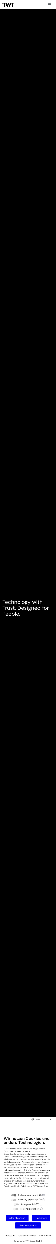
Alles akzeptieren (28, 1225)
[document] (28, 1164)
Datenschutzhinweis (26, 1235)
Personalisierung (28, 1208)
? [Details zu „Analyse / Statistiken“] (43, 1200)
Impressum (9, 1235)
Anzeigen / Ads (28, 1204)
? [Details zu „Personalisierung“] (41, 1209)
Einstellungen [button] (45, 1235)
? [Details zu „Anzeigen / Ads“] (40, 1204)
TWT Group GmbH (41, 1186)
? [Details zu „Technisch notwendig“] (43, 1195)
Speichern (41, 1217)
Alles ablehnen (17, 1217)
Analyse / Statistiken (28, 1199)
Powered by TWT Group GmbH (28, 1241)
